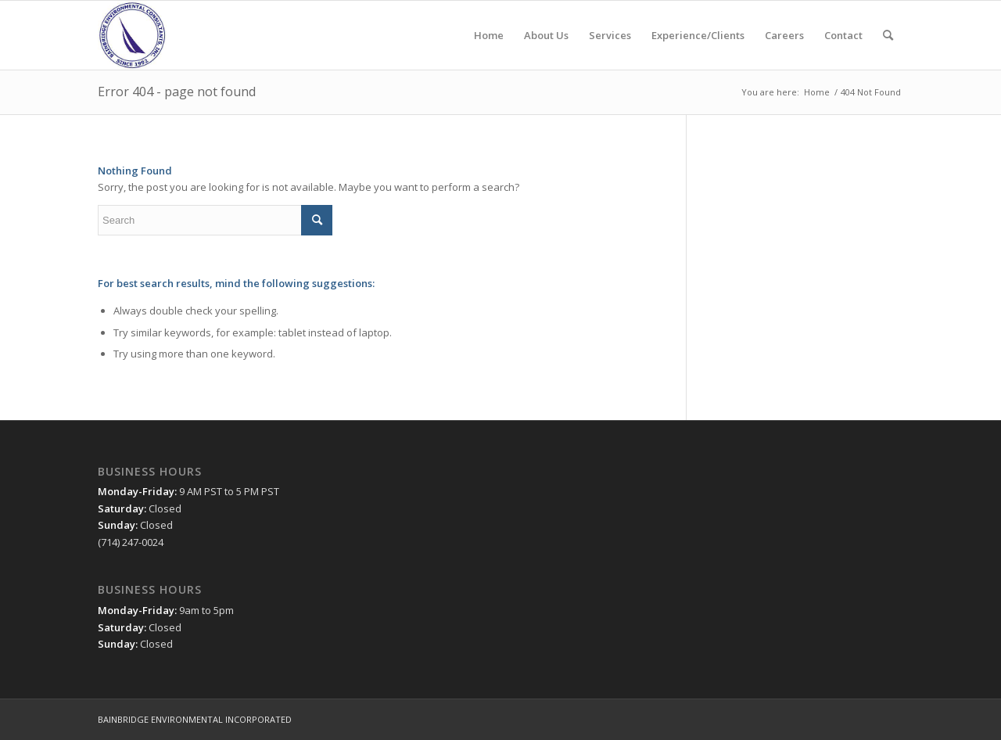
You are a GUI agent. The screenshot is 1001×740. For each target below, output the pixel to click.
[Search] (888, 35)
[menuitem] (489, 35)
